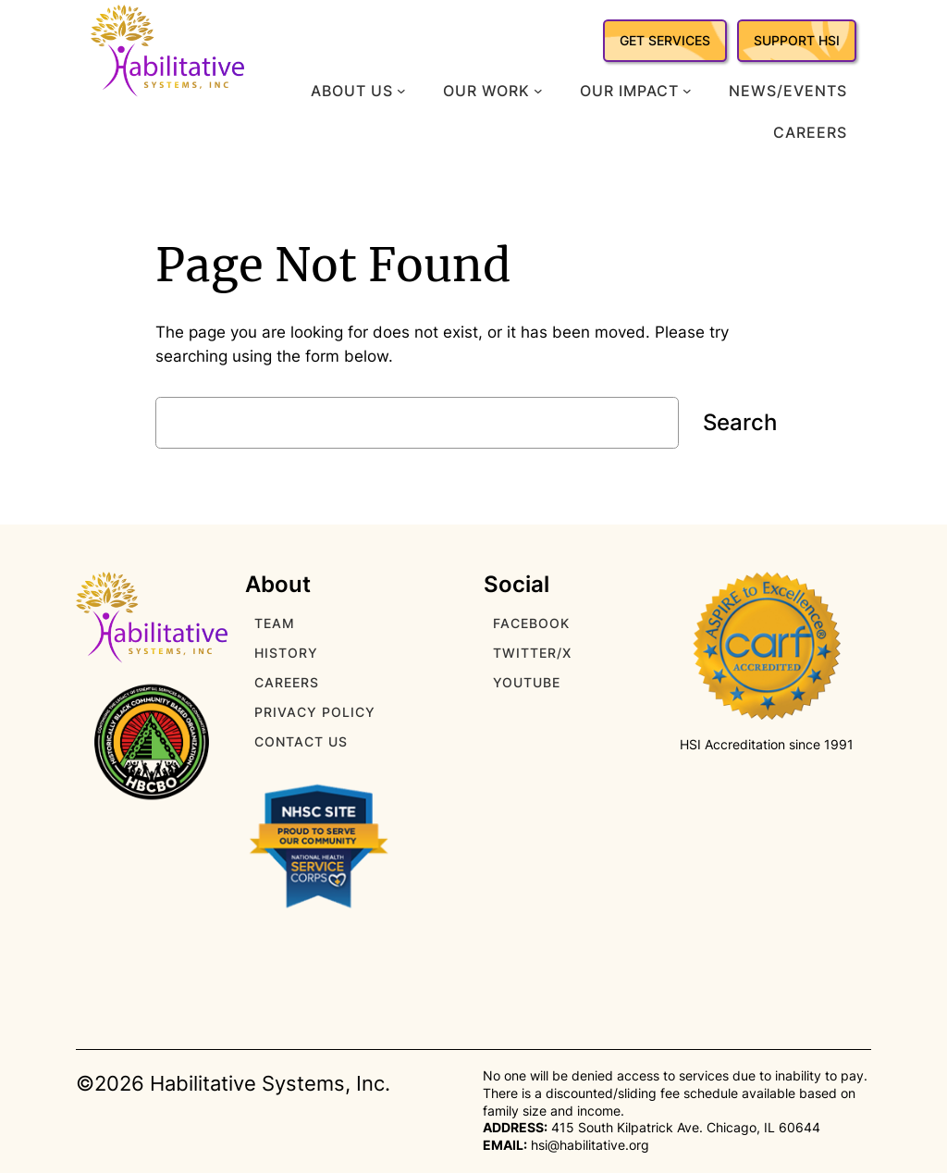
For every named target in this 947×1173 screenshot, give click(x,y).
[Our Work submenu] (538, 90)
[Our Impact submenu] (687, 90)
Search (740, 422)
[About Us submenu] (401, 90)
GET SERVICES (665, 40)
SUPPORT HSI (797, 40)
